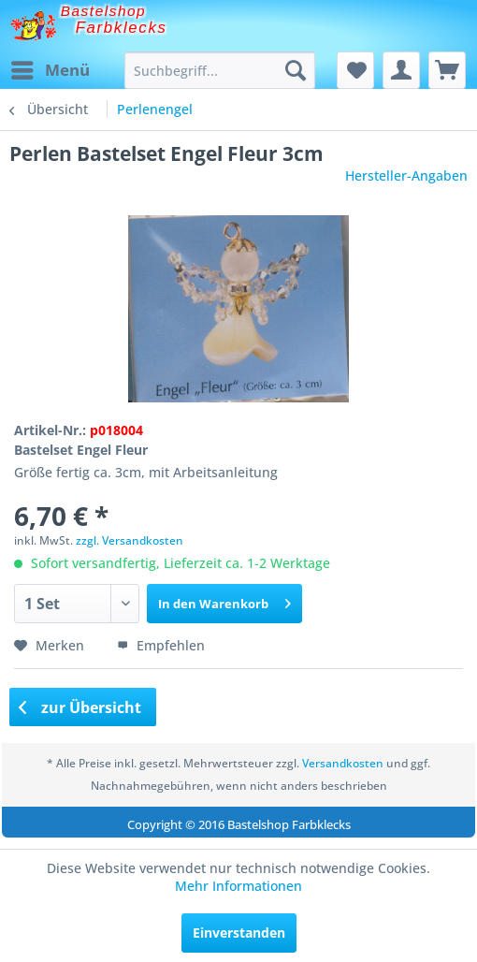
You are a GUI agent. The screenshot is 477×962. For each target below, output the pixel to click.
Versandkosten (342, 763)
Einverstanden (239, 932)
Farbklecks (121, 27)
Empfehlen (161, 645)
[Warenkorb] (447, 70)
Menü (50, 67)
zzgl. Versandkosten (129, 540)
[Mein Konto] (401, 70)
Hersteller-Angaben (406, 175)
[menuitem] (49, 70)
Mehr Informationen (238, 886)
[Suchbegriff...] (219, 70)
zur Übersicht (80, 707)
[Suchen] (295, 70)
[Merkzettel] (355, 70)
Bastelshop (104, 11)
